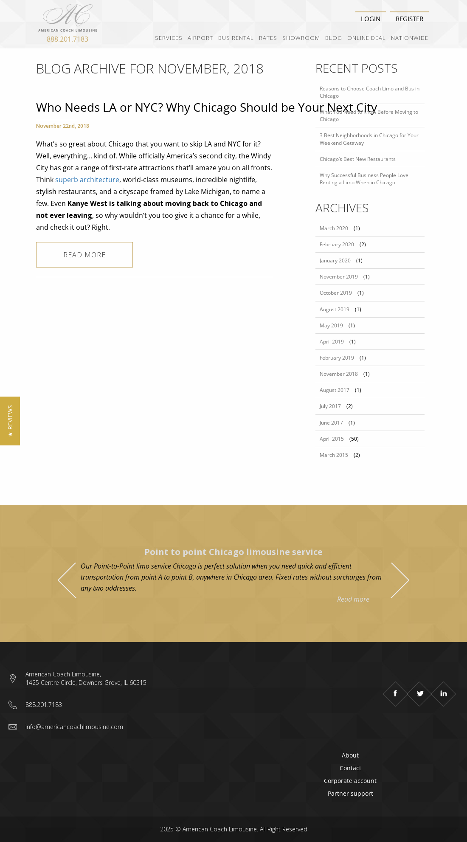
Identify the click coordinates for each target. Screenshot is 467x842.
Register (409, 18)
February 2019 (337, 357)
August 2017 (334, 390)
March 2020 (334, 228)
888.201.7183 (67, 39)
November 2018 (339, 373)
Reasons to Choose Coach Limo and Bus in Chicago (369, 92)
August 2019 (334, 309)
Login (370, 18)
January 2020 (335, 260)
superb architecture (87, 179)
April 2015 (332, 438)
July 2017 (330, 406)
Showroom (301, 38)
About (350, 755)
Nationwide (409, 38)
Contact (350, 768)
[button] (10, 421)
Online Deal (366, 38)
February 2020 (337, 244)
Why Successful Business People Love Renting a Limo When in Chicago (364, 179)
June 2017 (331, 422)
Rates (268, 38)
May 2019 (331, 325)
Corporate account (350, 781)
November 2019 (339, 276)
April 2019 (332, 341)
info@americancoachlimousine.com (74, 727)
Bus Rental (236, 38)
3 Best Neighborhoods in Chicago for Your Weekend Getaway (369, 139)
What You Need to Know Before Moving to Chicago (369, 115)
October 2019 (336, 292)
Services (169, 38)
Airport (200, 38)
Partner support (350, 793)
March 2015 (334, 455)
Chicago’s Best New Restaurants (358, 159)
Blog (333, 38)
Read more (84, 254)
